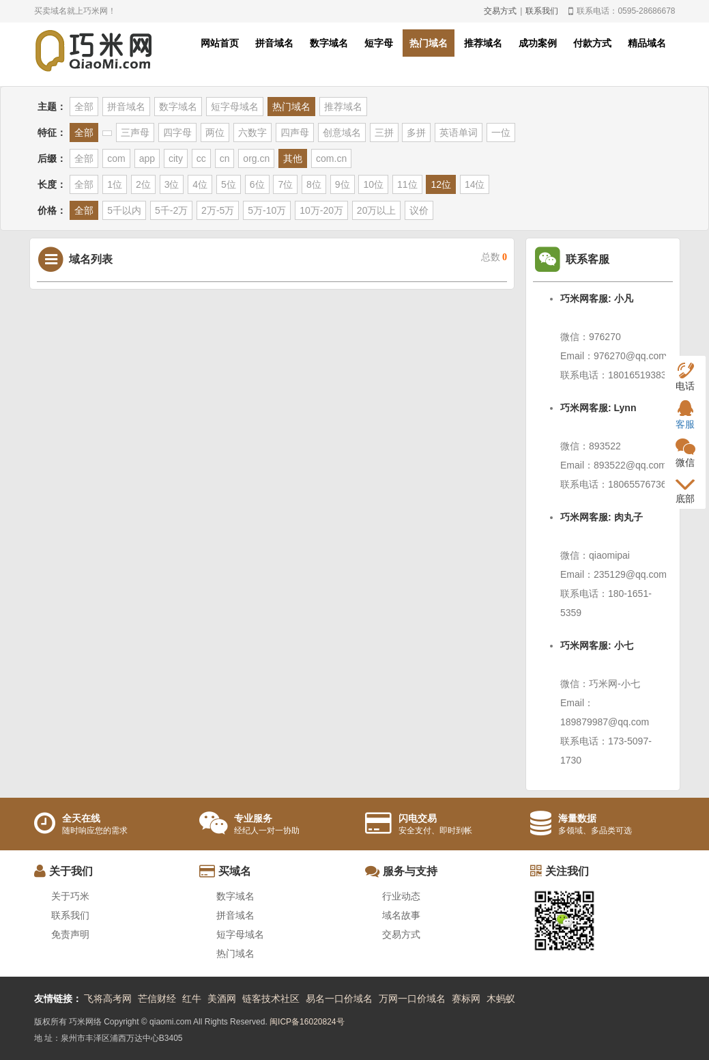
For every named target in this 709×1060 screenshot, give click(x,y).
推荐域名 (483, 43)
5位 (228, 184)
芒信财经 (157, 998)
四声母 (294, 132)
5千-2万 (171, 210)
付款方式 (592, 43)
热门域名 (428, 43)
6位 (257, 184)
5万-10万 (267, 210)
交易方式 (500, 11)
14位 (475, 184)
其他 (292, 158)
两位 (215, 132)
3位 (171, 184)
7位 (285, 184)
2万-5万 (217, 210)
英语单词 (458, 132)
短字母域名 (235, 106)
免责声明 (70, 934)
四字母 (177, 132)
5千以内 (124, 210)
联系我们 (541, 11)
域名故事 (401, 915)
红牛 (191, 998)
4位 (199, 184)
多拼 (416, 132)
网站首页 (220, 43)
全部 (83, 106)
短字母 (378, 43)
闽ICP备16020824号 (307, 1022)
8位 (313, 184)
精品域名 (647, 43)
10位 (373, 184)
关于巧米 (70, 896)
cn (225, 158)
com (116, 158)
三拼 (384, 132)
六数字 (252, 132)
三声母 (135, 132)
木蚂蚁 (501, 998)
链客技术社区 (271, 998)
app (147, 158)
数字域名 (329, 43)
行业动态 (401, 896)
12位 (441, 184)
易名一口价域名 (339, 998)
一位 (500, 132)
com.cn (331, 158)
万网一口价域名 (412, 998)
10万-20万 (321, 210)
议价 (419, 210)
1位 (114, 184)
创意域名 (342, 132)
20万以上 (376, 210)
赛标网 (466, 998)
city (176, 158)
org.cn (256, 158)
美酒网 (221, 998)
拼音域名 (274, 43)
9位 (342, 184)
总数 (494, 257)
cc (201, 158)
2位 (143, 184)
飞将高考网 (108, 998)
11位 (407, 184)
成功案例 (538, 43)
